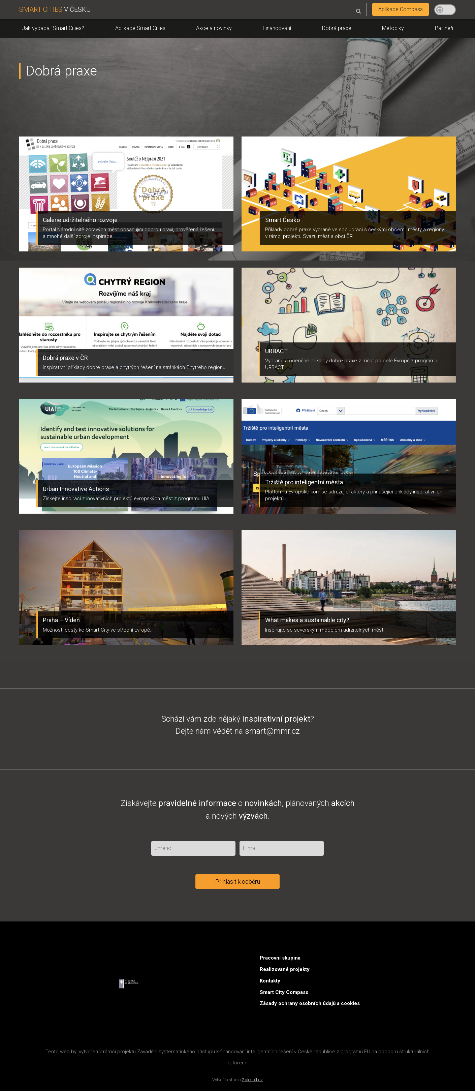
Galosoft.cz (252, 1079)
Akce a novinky (214, 28)
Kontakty (270, 981)
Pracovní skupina (280, 958)
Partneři (444, 28)
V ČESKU (55, 9)
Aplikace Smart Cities (140, 28)
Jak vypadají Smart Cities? (53, 28)
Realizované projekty (285, 969)
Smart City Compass (284, 992)
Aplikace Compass (400, 9)
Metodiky (393, 28)
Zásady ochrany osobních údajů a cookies (310, 1003)
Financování (277, 28)
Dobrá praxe (336, 28)
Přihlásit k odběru (237, 881)
